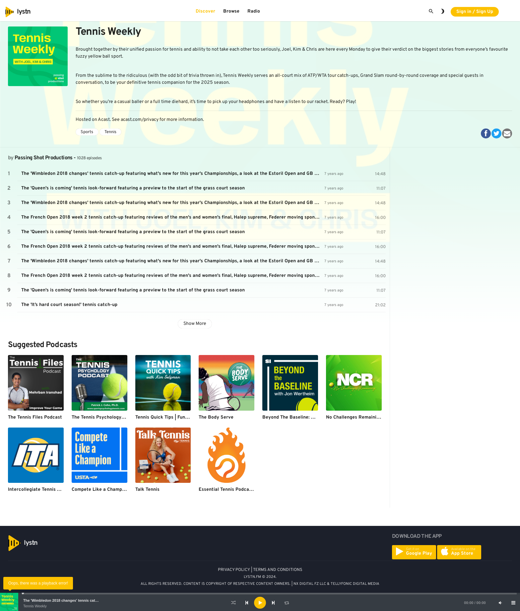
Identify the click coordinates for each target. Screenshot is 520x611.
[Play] (260, 603)
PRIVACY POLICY (234, 570)
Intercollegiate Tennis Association (45, 489)
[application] (260, 602)
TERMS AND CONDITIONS (277, 570)
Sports (87, 132)
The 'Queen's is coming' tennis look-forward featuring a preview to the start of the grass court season (133, 188)
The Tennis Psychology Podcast (106, 417)
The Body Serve (216, 417)
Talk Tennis (147, 489)
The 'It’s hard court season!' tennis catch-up (69, 305)
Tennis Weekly (35, 606)
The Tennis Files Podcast (35, 417)
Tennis (110, 132)
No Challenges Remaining (354, 417)
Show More (194, 324)
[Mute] (500, 602)
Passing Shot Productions (44, 158)
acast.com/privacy (140, 120)
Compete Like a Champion (100, 489)
